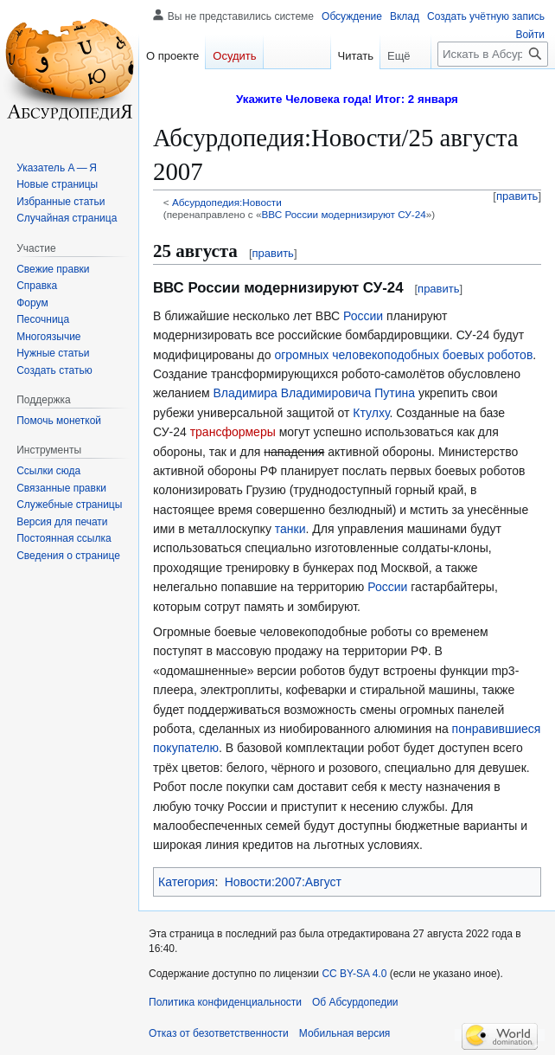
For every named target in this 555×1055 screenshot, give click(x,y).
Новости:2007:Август (283, 882)
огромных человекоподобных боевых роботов (403, 355)
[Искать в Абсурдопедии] (492, 54)
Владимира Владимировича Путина (315, 393)
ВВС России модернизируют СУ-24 (343, 214)
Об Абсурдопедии (355, 1002)
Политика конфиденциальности (225, 1002)
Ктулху (371, 413)
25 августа (195, 251)
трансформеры (233, 432)
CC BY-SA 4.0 (354, 974)
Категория (186, 882)
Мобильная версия (345, 1033)
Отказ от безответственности (219, 1033)
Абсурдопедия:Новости (227, 202)
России (363, 316)
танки (290, 529)
